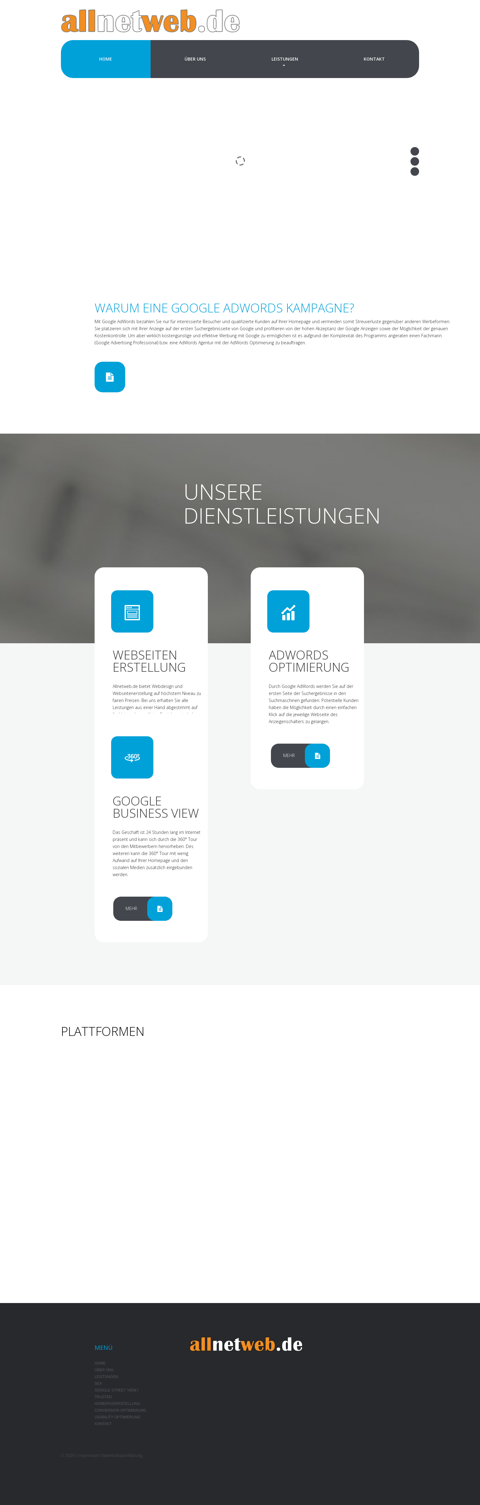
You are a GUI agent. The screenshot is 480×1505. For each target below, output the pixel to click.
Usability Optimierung (117, 1417)
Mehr (289, 755)
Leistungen (285, 59)
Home (105, 59)
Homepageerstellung (117, 1404)
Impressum (88, 1455)
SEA (98, 1383)
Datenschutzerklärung (121, 1455)
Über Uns (195, 59)
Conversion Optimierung (120, 1410)
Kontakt (374, 59)
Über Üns (104, 1370)
